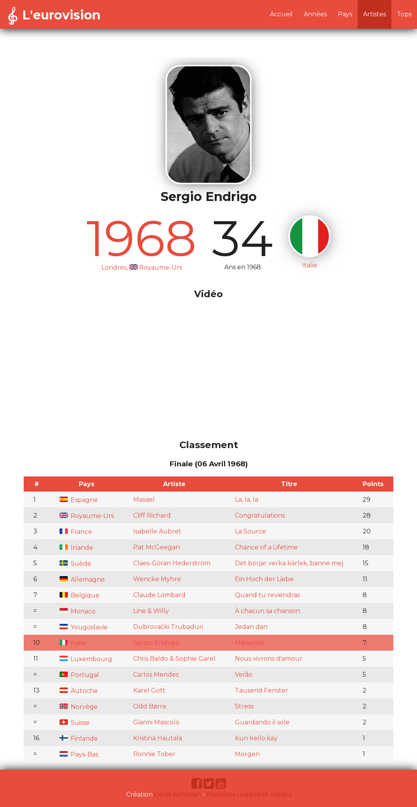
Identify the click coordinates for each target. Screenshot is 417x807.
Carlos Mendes (156, 674)
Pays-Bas (78, 754)
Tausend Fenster (261, 690)
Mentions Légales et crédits (249, 794)
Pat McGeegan (156, 547)
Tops (404, 14)
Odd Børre (150, 706)
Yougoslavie (83, 627)
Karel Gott (149, 690)
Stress (244, 706)
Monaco (77, 611)
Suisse (74, 722)
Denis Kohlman (177, 794)
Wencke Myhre (157, 579)
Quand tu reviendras (267, 595)
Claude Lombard (159, 595)
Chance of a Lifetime (266, 547)
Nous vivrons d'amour (268, 658)
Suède (75, 563)
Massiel (144, 499)
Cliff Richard (152, 515)
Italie (72, 643)
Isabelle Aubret (157, 531)
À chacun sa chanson (267, 611)
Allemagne (82, 579)
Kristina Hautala (157, 738)
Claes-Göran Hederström (171, 563)
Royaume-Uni (86, 516)
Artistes (374, 14)
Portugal (79, 675)
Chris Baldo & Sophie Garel (174, 658)
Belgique (79, 595)
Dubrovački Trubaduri (168, 626)
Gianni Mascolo (156, 722)
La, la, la (246, 499)
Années (315, 14)
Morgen (247, 754)
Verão (243, 674)
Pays (345, 14)
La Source (250, 531)
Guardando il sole (262, 722)
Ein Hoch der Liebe (264, 579)
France (75, 531)
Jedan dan (251, 626)
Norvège (78, 706)
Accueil (281, 14)
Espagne (78, 500)
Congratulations (260, 515)
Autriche (78, 690)
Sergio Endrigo (156, 642)
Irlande (76, 547)
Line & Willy (151, 611)
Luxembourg (85, 659)
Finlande (78, 738)
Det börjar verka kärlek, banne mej (289, 563)
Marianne (249, 642)
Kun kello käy (256, 738)
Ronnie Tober (154, 754)
